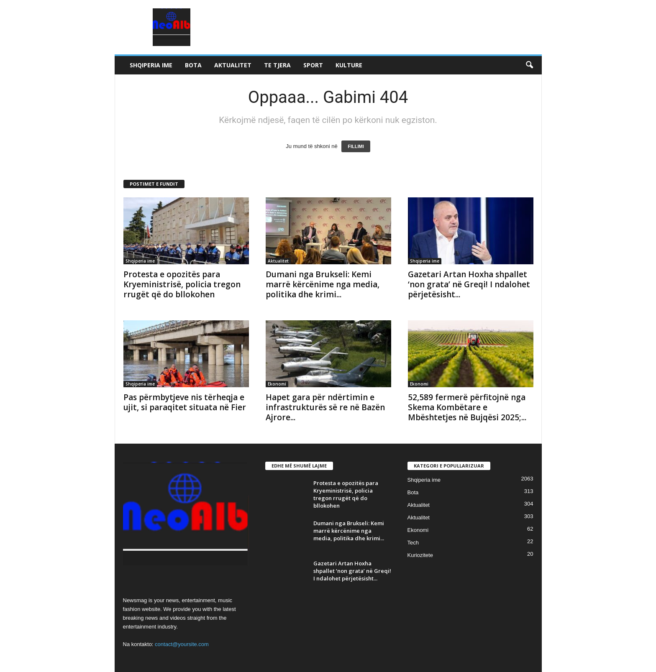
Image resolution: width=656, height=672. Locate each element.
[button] (529, 65)
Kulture (349, 65)
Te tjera (277, 65)
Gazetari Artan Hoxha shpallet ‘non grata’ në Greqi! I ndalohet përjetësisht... (469, 284)
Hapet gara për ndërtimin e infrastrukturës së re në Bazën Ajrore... (325, 407)
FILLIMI (356, 146)
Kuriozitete (420, 555)
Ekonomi (277, 384)
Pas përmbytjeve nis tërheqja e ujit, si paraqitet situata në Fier (184, 402)
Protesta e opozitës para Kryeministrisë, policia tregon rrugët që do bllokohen (182, 284)
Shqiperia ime (151, 65)
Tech (413, 542)
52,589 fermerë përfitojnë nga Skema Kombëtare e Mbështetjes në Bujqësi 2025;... (467, 407)
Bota (193, 65)
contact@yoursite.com (182, 644)
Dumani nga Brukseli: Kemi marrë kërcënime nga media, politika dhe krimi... (322, 284)
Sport (313, 65)
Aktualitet (232, 65)
